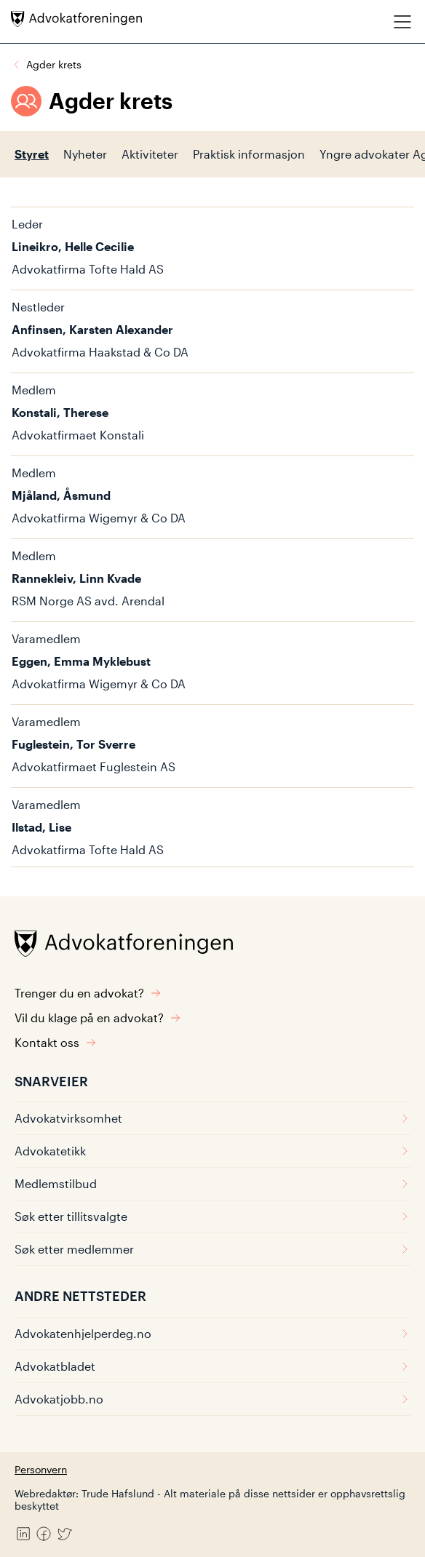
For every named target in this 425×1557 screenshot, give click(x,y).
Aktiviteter (150, 154)
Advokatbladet (212, 1366)
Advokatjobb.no (212, 1399)
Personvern (41, 1469)
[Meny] (402, 21)
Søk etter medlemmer (212, 1249)
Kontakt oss (56, 1042)
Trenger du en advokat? (88, 993)
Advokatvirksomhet (212, 1118)
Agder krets (54, 64)
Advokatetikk (212, 1151)
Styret (32, 154)
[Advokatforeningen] (76, 19)
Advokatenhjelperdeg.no (212, 1333)
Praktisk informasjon (249, 154)
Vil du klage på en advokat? (98, 1017)
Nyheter (85, 154)
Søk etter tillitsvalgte (212, 1216)
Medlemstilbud (212, 1183)
